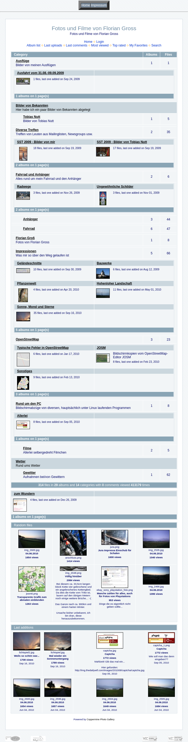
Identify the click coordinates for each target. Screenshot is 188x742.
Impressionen (26, 251)
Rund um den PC (28, 404)
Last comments (76, 45)
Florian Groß (25, 238)
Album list (33, 45)
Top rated (119, 45)
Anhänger (30, 219)
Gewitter (29, 473)
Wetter (20, 461)
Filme (27, 448)
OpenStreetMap (27, 339)
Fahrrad (29, 228)
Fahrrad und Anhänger (33, 174)
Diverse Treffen (27, 130)
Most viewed (100, 45)
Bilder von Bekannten (32, 105)
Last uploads (53, 45)
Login (100, 42)
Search (156, 45)
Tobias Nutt (31, 117)
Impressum (98, 5)
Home (85, 5)
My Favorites (138, 45)
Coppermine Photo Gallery (100, 719)
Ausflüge (22, 61)
